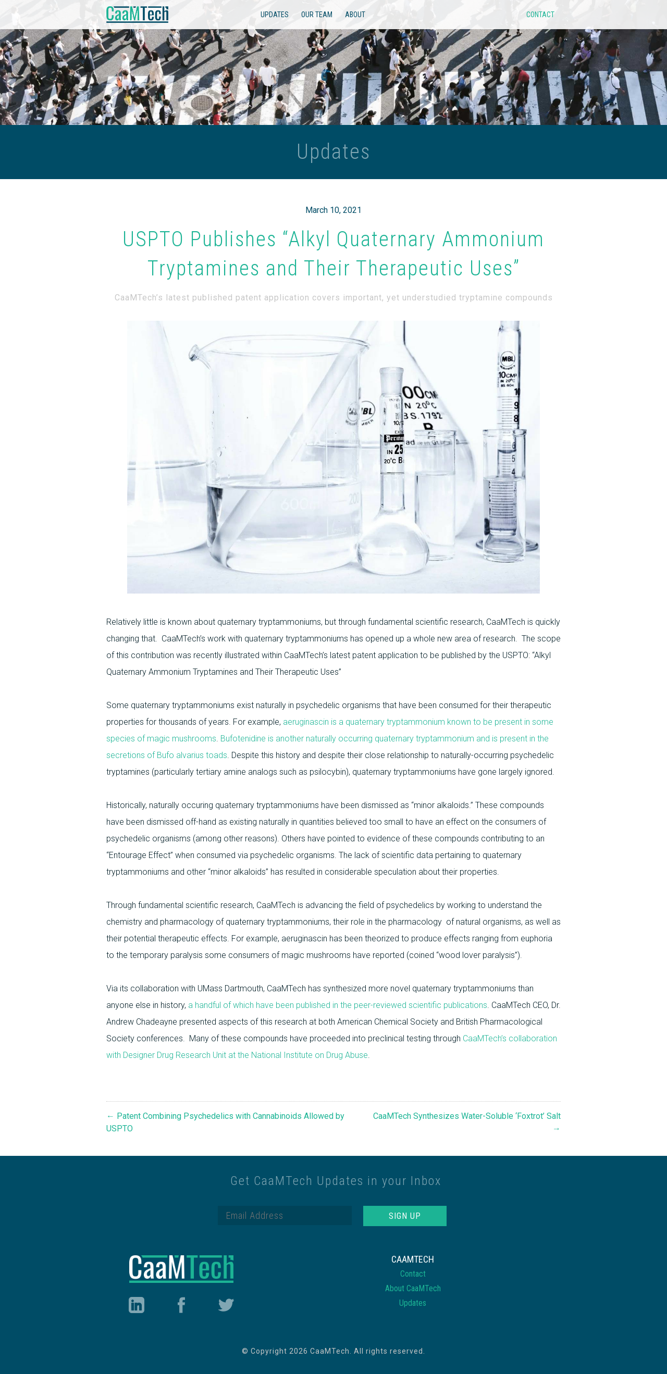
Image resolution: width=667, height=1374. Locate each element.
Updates (275, 14)
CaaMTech (137, 14)
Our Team (316, 14)
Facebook (181, 1305)
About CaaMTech (413, 1288)
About (355, 14)
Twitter (226, 1305)
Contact (540, 14)
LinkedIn (136, 1305)
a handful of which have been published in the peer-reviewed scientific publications (337, 1005)
